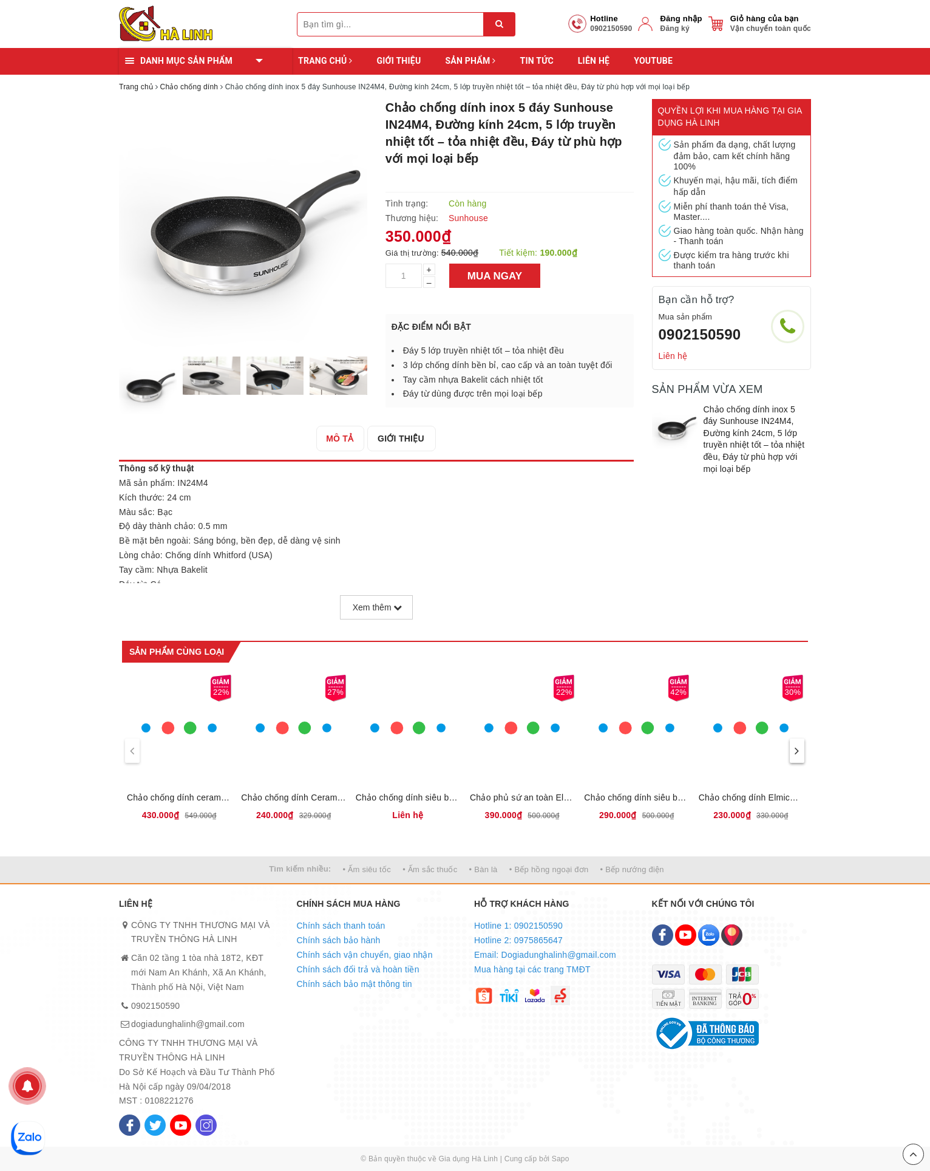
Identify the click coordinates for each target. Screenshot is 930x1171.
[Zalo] (708, 935)
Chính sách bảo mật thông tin (354, 984)
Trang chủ (325, 61)
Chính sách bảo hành (339, 940)
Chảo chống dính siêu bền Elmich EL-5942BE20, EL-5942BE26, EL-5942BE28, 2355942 (636, 797)
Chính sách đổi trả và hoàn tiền (358, 969)
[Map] (731, 935)
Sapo (560, 1159)
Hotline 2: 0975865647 (518, 940)
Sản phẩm (470, 61)
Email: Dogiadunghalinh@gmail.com (545, 955)
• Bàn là (483, 869)
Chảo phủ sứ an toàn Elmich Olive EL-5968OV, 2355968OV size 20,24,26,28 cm (522, 797)
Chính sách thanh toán (341, 925)
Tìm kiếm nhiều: (300, 868)
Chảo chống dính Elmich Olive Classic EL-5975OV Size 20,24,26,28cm (751, 797)
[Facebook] (129, 1125)
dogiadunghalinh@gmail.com (188, 1024)
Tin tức (536, 61)
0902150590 (700, 334)
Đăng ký (674, 28)
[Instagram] (206, 1125)
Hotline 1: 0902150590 (518, 925)
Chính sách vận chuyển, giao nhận (365, 955)
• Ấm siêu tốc (367, 869)
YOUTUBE (653, 61)
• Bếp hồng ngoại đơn (549, 869)
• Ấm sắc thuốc (429, 869)
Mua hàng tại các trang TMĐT (532, 969)
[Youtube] (180, 1125)
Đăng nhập (681, 18)
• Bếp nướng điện (632, 869)
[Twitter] (155, 1125)
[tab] (341, 438)
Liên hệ (593, 61)
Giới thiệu (398, 61)
